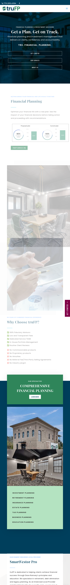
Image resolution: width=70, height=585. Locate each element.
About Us (35, 67)
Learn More (35, 399)
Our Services (35, 60)
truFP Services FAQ (19, 147)
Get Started (35, 53)
